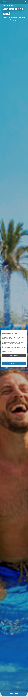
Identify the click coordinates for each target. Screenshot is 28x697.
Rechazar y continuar (14, 355)
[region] (14, 348)
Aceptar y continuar (14, 363)
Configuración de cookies (13, 359)
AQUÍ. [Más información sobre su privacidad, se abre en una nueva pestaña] (11, 351)
